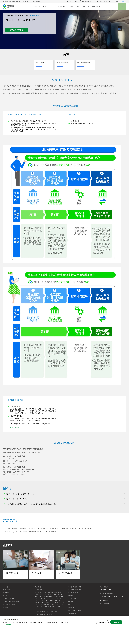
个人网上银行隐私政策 (74, 589)
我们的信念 (6, 589)
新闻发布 (6, 592)
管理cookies (102, 622)
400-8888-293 (105, 603)
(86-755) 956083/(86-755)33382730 (113, 596)
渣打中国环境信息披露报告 (11, 601)
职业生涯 (6, 595)
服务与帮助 (96, 6)
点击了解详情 (14, 427)
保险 (71, 6)
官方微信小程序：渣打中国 (43, 614)
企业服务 (26, 1)
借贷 (77, 6)
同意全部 (116, 622)
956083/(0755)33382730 (109, 589)
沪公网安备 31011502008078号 (78, 616)
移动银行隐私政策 (73, 592)
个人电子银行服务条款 (74, 587)
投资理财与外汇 (61, 6)
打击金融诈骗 (72, 607)
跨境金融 (36, 1)
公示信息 (6, 607)
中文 (123, 1)
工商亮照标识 (72, 613)
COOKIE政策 (72, 598)
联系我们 (38, 587)
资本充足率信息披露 (9, 604)
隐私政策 (70, 601)
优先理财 (37, 6)
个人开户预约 (72, 1)
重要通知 (70, 595)
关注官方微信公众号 (103, 1)
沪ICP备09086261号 (74, 610)
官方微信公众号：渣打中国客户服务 (46, 611)
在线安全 (70, 604)
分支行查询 (38, 589)
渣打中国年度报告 (8, 598)
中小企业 (85, 6)
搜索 (116, 1)
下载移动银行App (86, 1)
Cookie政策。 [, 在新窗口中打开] (8, 625)
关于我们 (6, 587)
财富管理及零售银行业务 (10, 1)
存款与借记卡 (48, 6)
